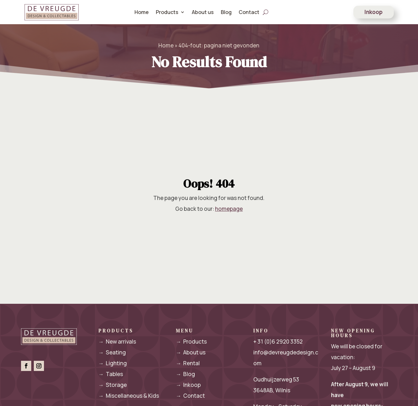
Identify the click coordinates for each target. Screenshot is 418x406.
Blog (226, 12)
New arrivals (117, 341)
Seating (112, 352)
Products (167, 12)
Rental (188, 363)
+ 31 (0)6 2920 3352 (278, 341)
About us (203, 12)
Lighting (112, 363)
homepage (229, 208)
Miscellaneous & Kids (128, 395)
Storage (112, 384)
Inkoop (373, 12)
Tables (110, 374)
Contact (249, 12)
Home (141, 12)
